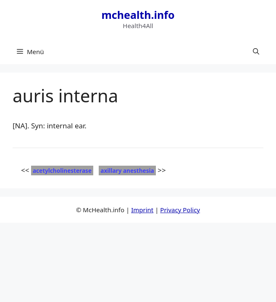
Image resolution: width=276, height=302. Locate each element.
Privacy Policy (180, 210)
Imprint (142, 210)
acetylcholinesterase (62, 170)
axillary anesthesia (127, 170)
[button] (256, 51)
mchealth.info (137, 15)
